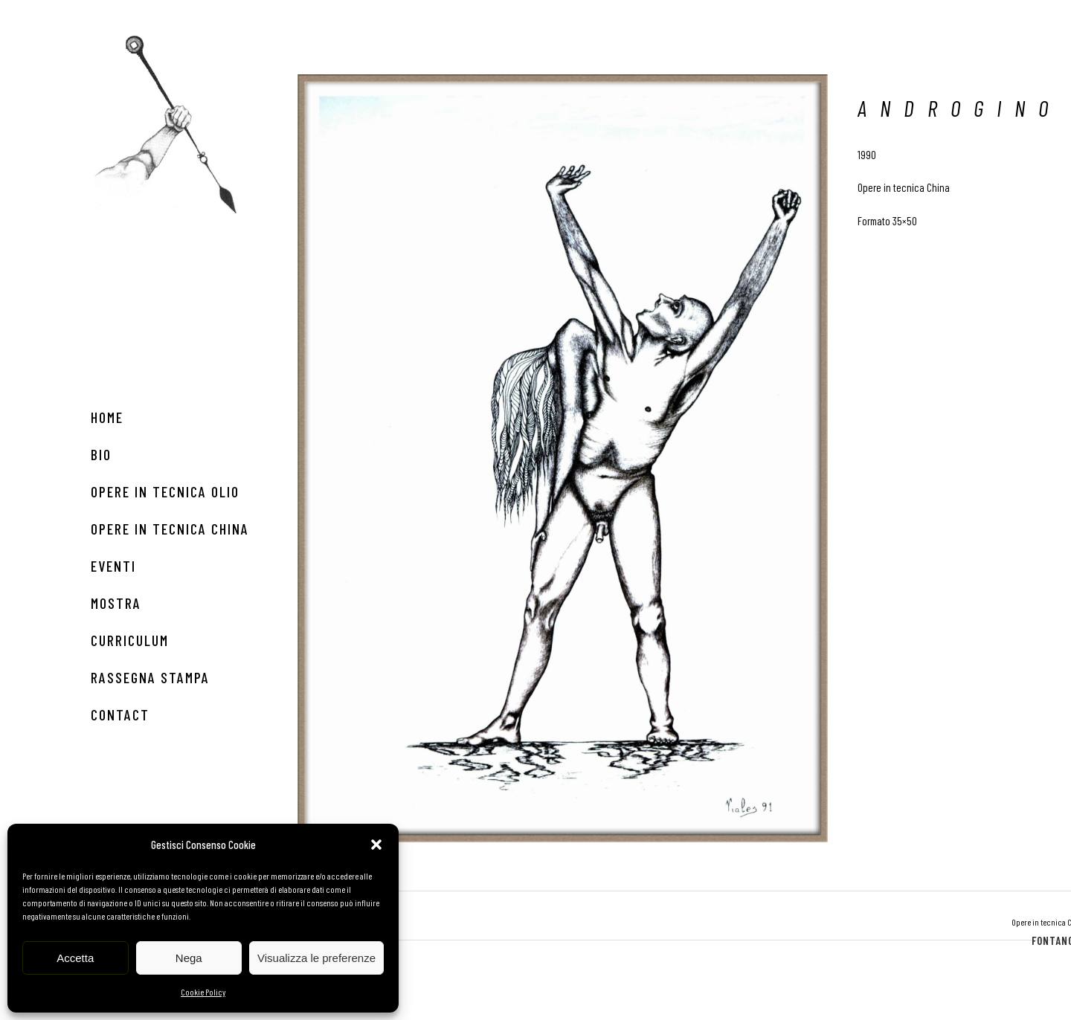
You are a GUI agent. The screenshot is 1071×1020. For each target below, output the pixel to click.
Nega (189, 958)
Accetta (75, 958)
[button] (376, 844)
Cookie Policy (203, 992)
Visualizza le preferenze (316, 958)
